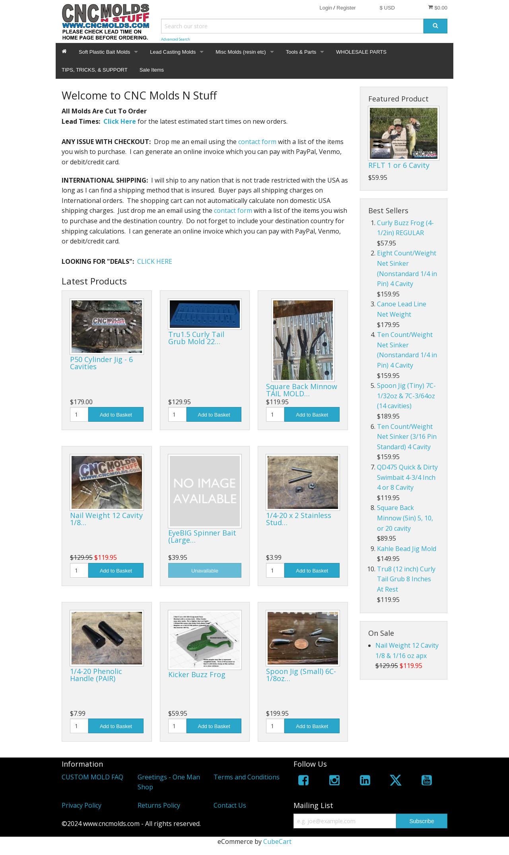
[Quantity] (79, 414)
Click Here (119, 121)
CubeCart (277, 841)
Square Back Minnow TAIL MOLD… (301, 390)
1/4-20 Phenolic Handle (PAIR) (96, 674)
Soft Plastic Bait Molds (104, 52)
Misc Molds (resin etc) (241, 52)
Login (325, 8)
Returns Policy (159, 805)
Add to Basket (116, 415)
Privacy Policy (81, 805)
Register (346, 8)
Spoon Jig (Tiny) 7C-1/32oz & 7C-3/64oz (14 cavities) (406, 395)
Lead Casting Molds (173, 52)
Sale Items (152, 70)
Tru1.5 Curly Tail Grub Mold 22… (196, 337)
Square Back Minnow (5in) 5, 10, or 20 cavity (405, 517)
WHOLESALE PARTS (361, 52)
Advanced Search (175, 39)
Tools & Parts (301, 52)
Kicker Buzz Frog (196, 674)
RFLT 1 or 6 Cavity (398, 165)
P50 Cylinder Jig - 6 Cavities (101, 362)
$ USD (387, 8)
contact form (257, 141)
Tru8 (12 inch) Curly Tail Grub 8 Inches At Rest (406, 579)
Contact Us (230, 805)
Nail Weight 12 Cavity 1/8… (106, 518)
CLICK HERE (154, 261)
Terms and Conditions (247, 777)
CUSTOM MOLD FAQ (92, 777)
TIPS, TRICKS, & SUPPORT (95, 70)
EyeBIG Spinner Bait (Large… (202, 536)
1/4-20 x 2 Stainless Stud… (298, 518)
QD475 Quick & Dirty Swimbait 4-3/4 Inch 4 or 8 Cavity (407, 477)
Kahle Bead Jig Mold (406, 548)
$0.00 (437, 7)
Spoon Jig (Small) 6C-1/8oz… (301, 674)
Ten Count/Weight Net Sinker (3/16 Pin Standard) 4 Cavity (407, 436)
